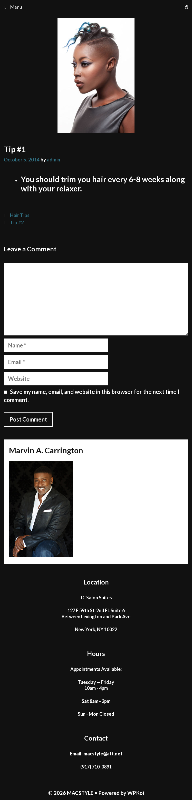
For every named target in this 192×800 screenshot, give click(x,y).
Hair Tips (20, 215)
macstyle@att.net (102, 753)
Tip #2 (17, 222)
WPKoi (135, 793)
